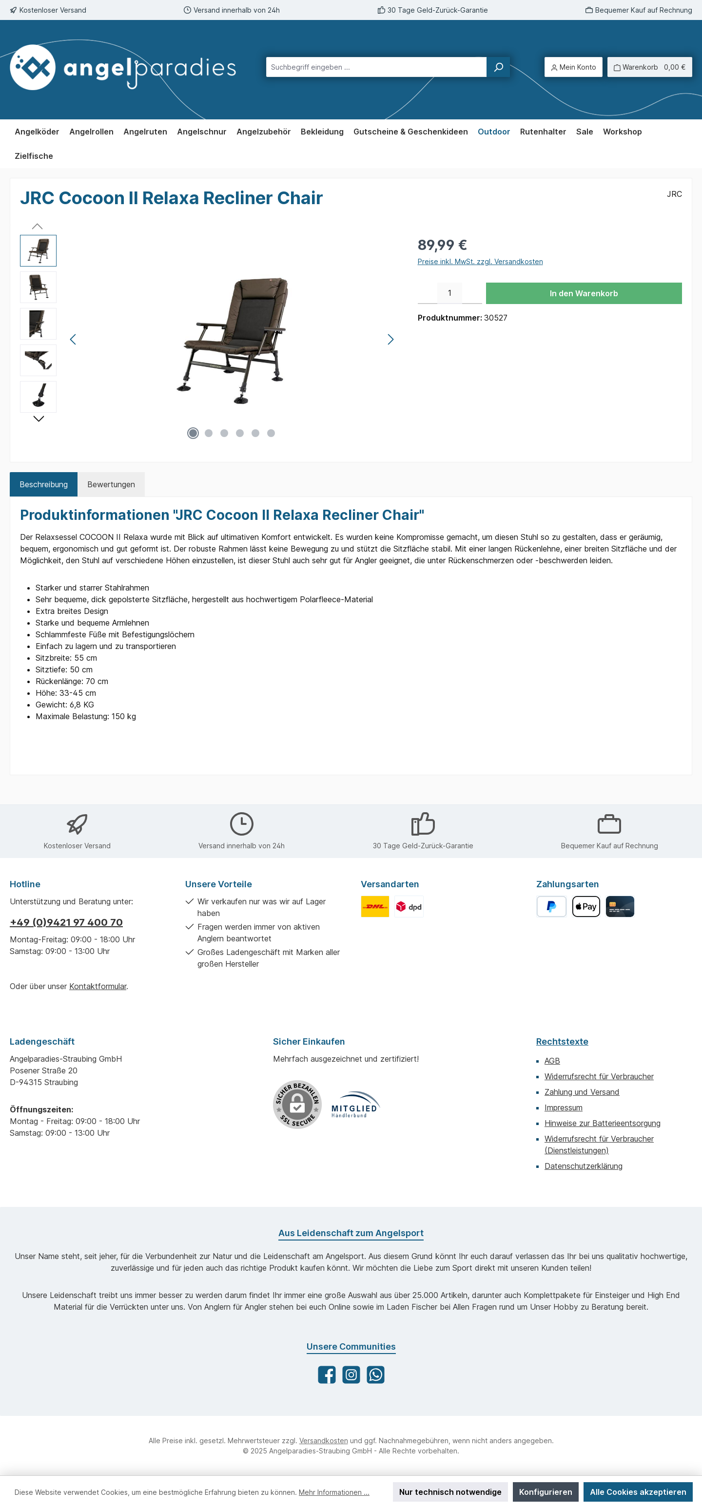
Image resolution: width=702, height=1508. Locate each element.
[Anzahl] (450, 293)
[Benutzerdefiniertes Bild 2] (408, 906)
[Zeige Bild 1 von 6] (193, 433)
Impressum (564, 1107)
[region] (209, 339)
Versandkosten (323, 1440)
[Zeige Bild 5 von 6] (255, 433)
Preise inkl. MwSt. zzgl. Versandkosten (480, 261)
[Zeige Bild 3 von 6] (224, 433)
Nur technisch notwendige (450, 1492)
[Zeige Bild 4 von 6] (240, 433)
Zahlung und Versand (582, 1092)
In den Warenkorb (584, 293)
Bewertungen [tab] (111, 484)
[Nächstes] (390, 339)
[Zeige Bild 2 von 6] (209, 433)
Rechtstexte (562, 1041)
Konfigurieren (545, 1492)
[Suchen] (498, 67)
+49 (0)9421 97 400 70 (66, 922)
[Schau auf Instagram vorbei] (351, 1375)
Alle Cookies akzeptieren (638, 1492)
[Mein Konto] (574, 67)
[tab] (44, 484)
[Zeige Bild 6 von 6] (271, 433)
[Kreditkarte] (619, 906)
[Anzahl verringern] (428, 293)
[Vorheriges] (73, 339)
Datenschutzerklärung (584, 1166)
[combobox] (376, 67)
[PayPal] (551, 906)
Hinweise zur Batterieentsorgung (603, 1123)
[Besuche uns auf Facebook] (327, 1375)
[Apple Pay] (586, 906)
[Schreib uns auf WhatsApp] (376, 1375)
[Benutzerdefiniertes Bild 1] (375, 906)
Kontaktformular (97, 986)
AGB (552, 1061)
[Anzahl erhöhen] (472, 293)
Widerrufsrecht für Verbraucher (599, 1076)
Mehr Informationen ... (334, 1492)
